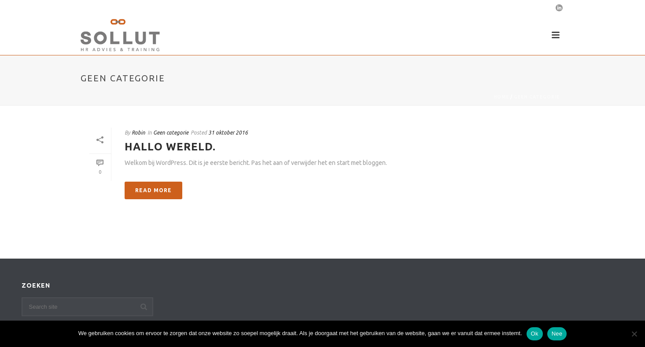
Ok (534, 333)
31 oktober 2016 (228, 132)
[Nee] (634, 333)
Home (501, 97)
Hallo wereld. (170, 147)
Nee (557, 333)
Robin (138, 132)
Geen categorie (537, 97)
